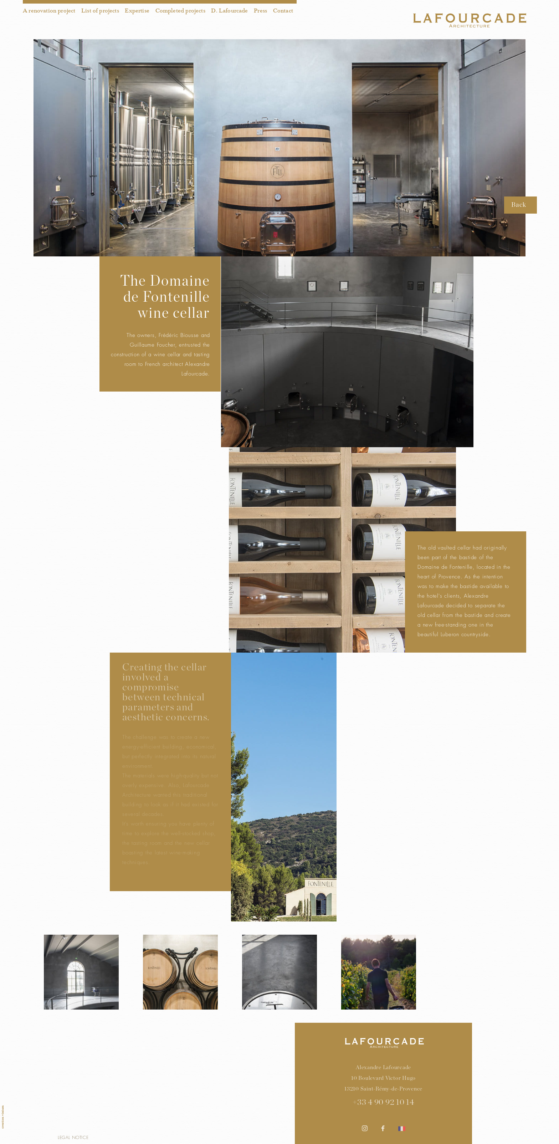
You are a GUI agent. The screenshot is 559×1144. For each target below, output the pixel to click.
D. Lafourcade (229, 10)
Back (518, 205)
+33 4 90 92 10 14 (383, 1102)
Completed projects (180, 10)
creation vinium (2, 1117)
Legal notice (73, 1137)
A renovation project (49, 10)
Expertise (137, 10)
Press (260, 10)
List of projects (100, 10)
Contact (283, 10)
